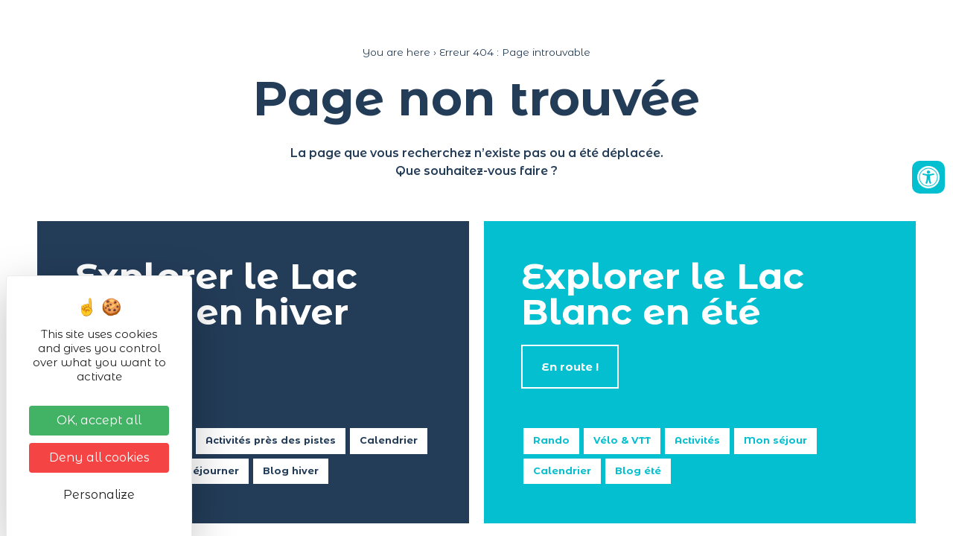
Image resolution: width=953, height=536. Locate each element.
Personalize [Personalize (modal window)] (99, 495)
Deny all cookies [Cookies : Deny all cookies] (99, 457)
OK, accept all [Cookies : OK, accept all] (99, 420)
